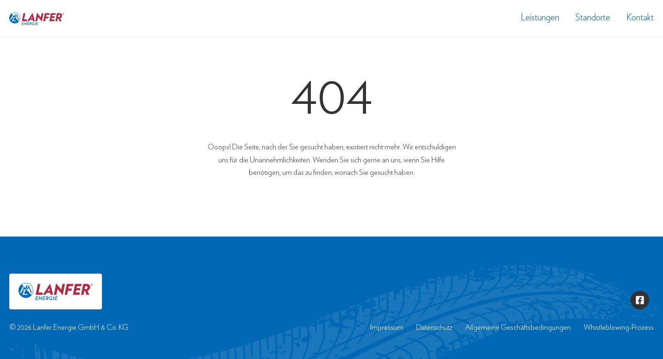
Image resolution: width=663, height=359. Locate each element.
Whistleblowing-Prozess (619, 327)
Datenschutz (434, 327)
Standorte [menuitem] (592, 17)
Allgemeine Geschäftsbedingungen (518, 327)
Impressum (386, 327)
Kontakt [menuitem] (640, 17)
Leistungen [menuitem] (540, 17)
